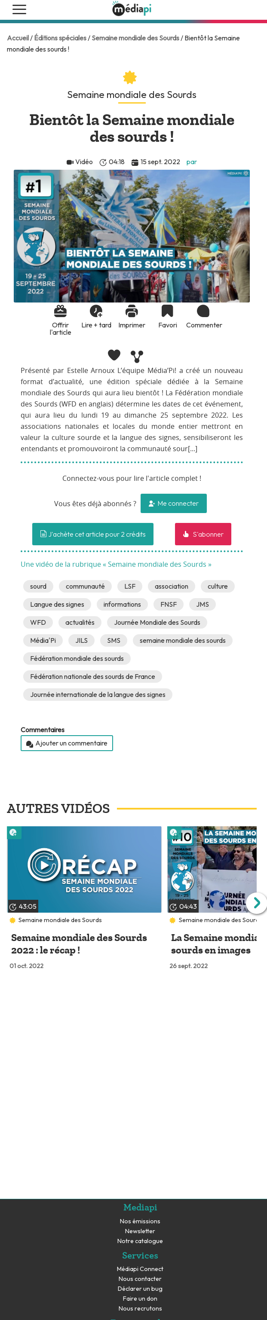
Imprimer (131, 325)
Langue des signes (57, 604)
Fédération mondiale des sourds (77, 658)
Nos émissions (140, 1221)
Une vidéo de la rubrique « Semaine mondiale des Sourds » (116, 564)
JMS (202, 604)
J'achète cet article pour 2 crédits (93, 534)
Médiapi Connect (140, 1269)
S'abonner (207, 534)
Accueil (18, 38)
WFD (38, 622)
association (171, 586)
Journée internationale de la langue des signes (98, 694)
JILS (81, 640)
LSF (129, 586)
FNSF (168, 604)
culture (218, 586)
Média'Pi (43, 640)
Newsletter (140, 1231)
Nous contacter (140, 1279)
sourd (38, 586)
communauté (85, 586)
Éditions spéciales (60, 38)
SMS (113, 640)
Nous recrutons (140, 1308)
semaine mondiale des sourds (183, 640)
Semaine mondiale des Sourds (135, 38)
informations (122, 604)
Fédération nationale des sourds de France (92, 676)
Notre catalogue (140, 1241)
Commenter (203, 325)
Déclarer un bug (140, 1288)
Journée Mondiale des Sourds (157, 622)
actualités (80, 622)
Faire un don (140, 1298)
